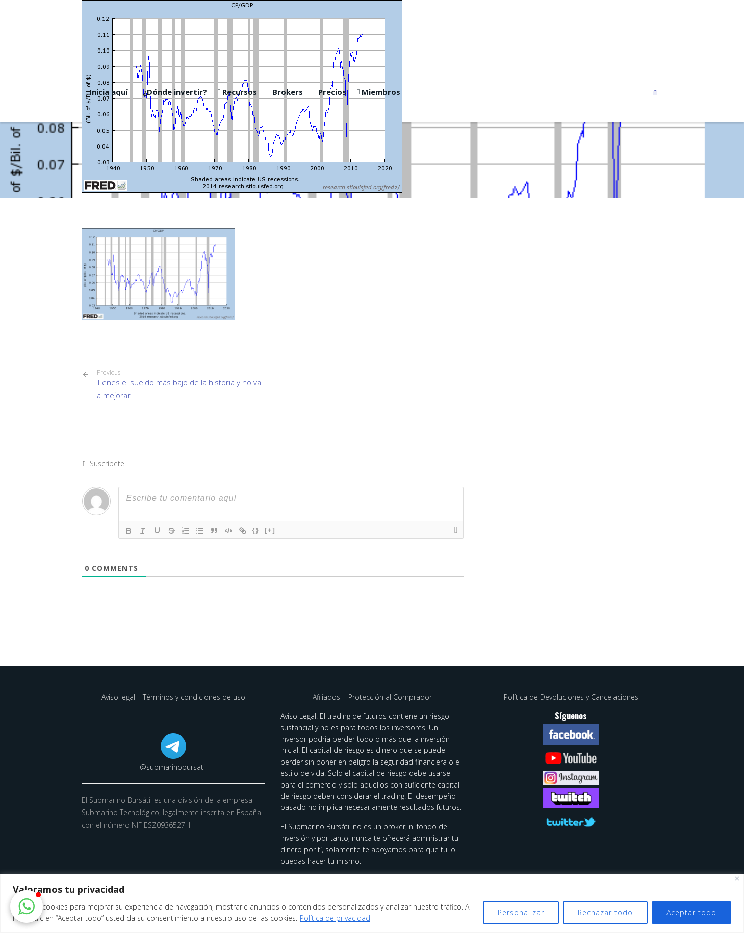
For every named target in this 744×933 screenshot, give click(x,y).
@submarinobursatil (173, 767)
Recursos (239, 92)
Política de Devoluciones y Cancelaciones (571, 697)
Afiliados (327, 697)
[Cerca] (737, 878)
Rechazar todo (605, 912)
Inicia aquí (108, 92)
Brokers (287, 92)
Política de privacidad (335, 918)
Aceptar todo (691, 912)
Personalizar (521, 912)
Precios (332, 92)
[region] (372, 903)
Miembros (381, 92)
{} (256, 530)
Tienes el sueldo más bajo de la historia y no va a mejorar (181, 384)
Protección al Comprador (390, 697)
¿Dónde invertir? (175, 92)
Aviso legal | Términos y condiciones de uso (173, 697)
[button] (26, 906)
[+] (270, 530)
